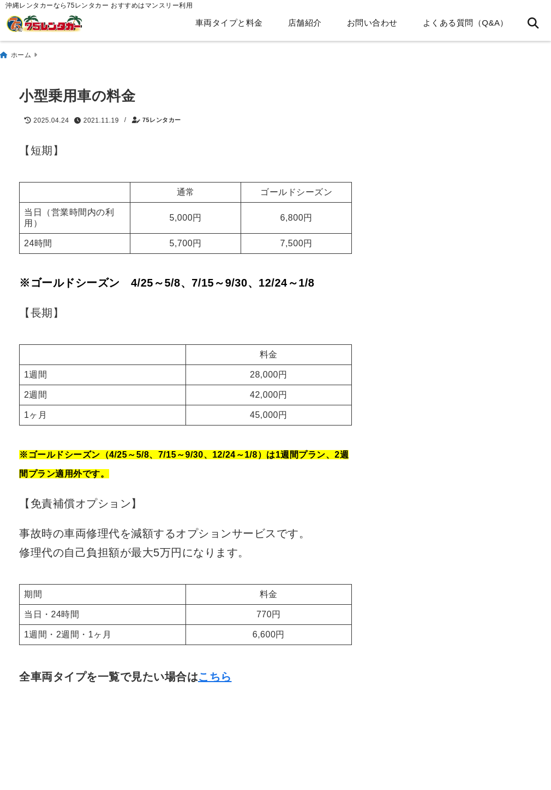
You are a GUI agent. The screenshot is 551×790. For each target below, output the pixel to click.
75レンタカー (161, 116)
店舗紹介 (305, 22)
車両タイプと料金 (229, 22)
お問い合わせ (372, 22)
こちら (215, 672)
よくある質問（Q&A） (465, 22)
